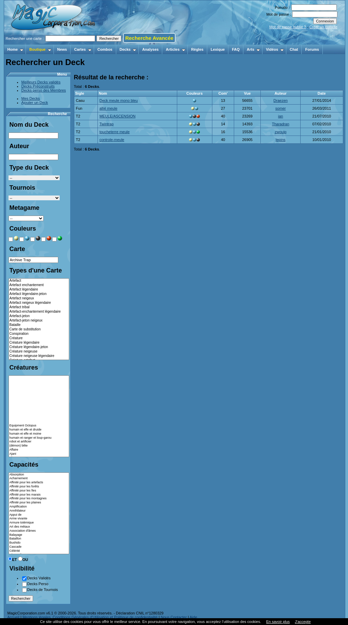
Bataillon (39, 539)
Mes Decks (30, 98)
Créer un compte (323, 27)
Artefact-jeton (39, 316)
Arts (253, 49)
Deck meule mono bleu (119, 100)
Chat (294, 49)
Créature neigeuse (39, 351)
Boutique (40, 49)
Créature (39, 338)
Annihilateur (39, 511)
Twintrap (107, 124)
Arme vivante (39, 519)
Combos (104, 49)
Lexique (218, 49)
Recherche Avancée (149, 38)
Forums (312, 49)
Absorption (39, 475)
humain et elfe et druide (39, 430)
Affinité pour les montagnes (39, 499)
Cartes (82, 49)
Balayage (39, 535)
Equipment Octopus (39, 426)
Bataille (39, 325)
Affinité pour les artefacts (39, 483)
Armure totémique (39, 523)
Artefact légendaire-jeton (39, 294)
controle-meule (112, 140)
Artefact (39, 281)
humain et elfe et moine (39, 434)
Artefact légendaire (39, 289)
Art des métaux (39, 527)
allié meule (109, 108)
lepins (281, 140)
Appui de (39, 515)
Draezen (280, 100)
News (62, 49)
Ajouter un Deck (34, 102)
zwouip (280, 132)
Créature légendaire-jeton (39, 347)
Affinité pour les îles (39, 491)
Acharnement (39, 478)
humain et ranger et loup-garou (39, 438)
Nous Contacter (173, 617)
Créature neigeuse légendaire (39, 356)
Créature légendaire (39, 343)
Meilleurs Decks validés (41, 82)
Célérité (39, 551)
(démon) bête (39, 446)
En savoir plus (278, 622)
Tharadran (280, 124)
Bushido (39, 543)
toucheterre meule (115, 132)
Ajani (39, 454)
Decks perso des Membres (43, 90)
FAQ (236, 49)
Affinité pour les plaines (39, 503)
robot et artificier (39, 442)
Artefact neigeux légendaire (39, 303)
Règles (197, 49)
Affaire (39, 450)
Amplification (39, 507)
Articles (175, 49)
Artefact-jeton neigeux (39, 320)
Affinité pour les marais (39, 495)
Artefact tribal (39, 307)
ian (280, 116)
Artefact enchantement (39, 285)
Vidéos (275, 49)
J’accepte (303, 622)
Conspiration (39, 334)
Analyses (150, 49)
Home (15, 49)
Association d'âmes (39, 531)
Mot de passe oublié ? (287, 27)
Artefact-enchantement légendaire (39, 312)
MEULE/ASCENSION (118, 116)
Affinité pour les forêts (39, 487)
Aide (193, 617)
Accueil (13, 617)
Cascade (39, 547)
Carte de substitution (39, 329)
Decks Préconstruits (38, 86)
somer (280, 108)
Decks (128, 49)
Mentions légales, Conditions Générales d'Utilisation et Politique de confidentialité (90, 617)
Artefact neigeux (39, 298)
